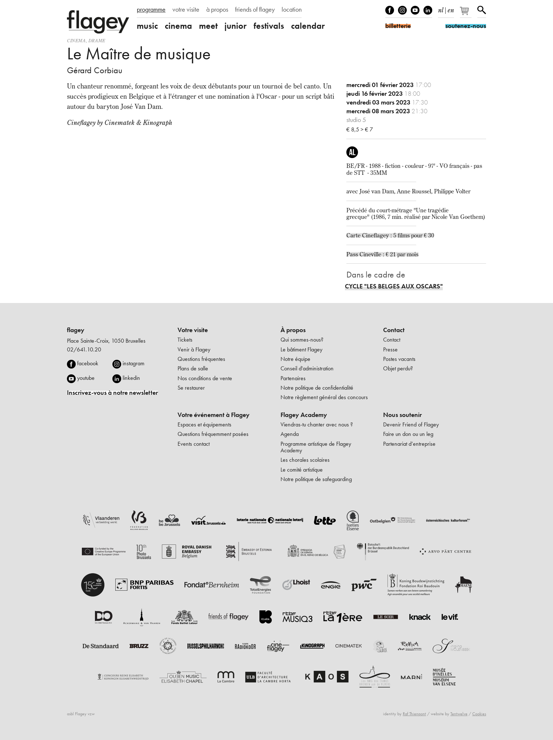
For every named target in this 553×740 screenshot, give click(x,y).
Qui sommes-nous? (302, 339)
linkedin (131, 378)
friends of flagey (255, 9)
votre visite (185, 9)
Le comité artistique (302, 469)
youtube (86, 378)
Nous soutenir (402, 414)
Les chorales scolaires (305, 460)
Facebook (389, 10)
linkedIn (427, 10)
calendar (308, 26)
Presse (390, 349)
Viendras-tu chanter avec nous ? (317, 424)
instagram (133, 363)
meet (208, 26)
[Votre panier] (466, 14)
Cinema (76, 40)
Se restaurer (191, 387)
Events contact (194, 444)
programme (151, 9)
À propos (293, 330)
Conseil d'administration (307, 368)
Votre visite (193, 330)
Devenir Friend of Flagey (411, 424)
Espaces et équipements (204, 424)
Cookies (479, 714)
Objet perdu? (398, 368)
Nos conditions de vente (205, 378)
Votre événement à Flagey (214, 414)
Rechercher (481, 10)
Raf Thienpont (414, 714)
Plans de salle (193, 368)
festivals (269, 26)
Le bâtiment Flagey (301, 349)
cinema (178, 26)
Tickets (185, 339)
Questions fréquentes (201, 359)
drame (97, 40)
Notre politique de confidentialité (317, 387)
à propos (217, 9)
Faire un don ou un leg (408, 434)
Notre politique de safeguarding (316, 479)
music (147, 26)
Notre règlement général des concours (324, 397)
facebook (87, 363)
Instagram (402, 10)
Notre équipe (295, 359)
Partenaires (293, 378)
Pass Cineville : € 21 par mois (382, 254)
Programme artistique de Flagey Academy (316, 447)
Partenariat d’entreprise (409, 444)
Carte (354, 235)
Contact (394, 330)
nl (440, 9)
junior (235, 26)
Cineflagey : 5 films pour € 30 (398, 235)
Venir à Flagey (194, 349)
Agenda (290, 434)
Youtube (415, 10)
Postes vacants (399, 359)
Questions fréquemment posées (213, 434)
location (292, 9)
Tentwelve (459, 714)
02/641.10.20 (84, 349)
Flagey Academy (304, 414)
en (450, 9)
